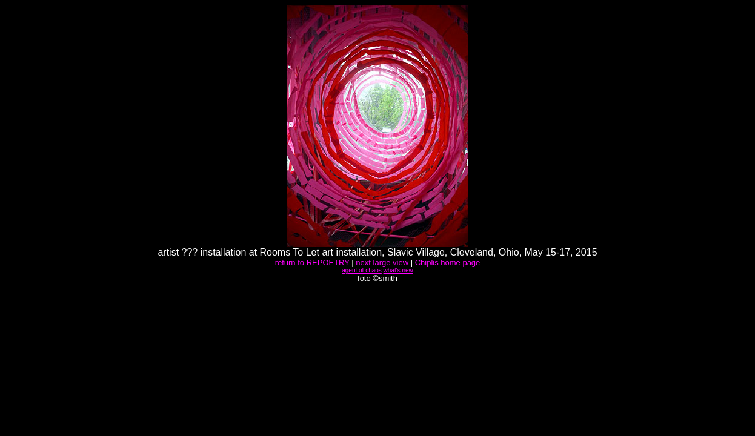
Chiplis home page (448, 262)
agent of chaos (362, 270)
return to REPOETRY (312, 262)
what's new (398, 270)
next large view (382, 262)
